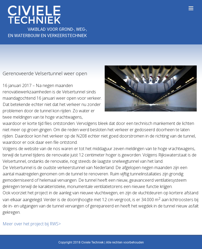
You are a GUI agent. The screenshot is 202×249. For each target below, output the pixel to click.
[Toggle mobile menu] (191, 8)
